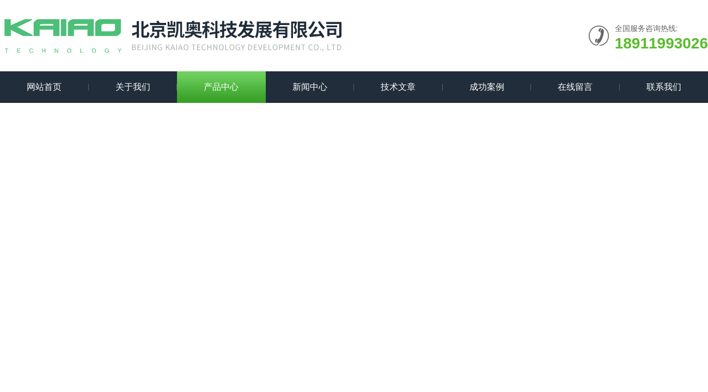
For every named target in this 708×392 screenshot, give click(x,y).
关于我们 (132, 86)
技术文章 (398, 86)
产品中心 (221, 86)
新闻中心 (309, 86)
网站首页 (44, 86)
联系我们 (663, 86)
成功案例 (486, 86)
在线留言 (575, 86)
